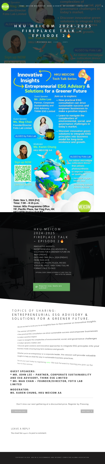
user (56, 42)
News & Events (53, 6)
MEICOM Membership (34, 6)
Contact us (80, 6)
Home (20, 6)
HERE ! (50, 365)
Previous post (20, 411)
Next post (86, 411)
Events (65, 42)
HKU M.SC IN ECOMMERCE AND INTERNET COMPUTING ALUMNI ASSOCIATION (60, 457)
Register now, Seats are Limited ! (50, 287)
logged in (26, 433)
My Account (67, 6)
